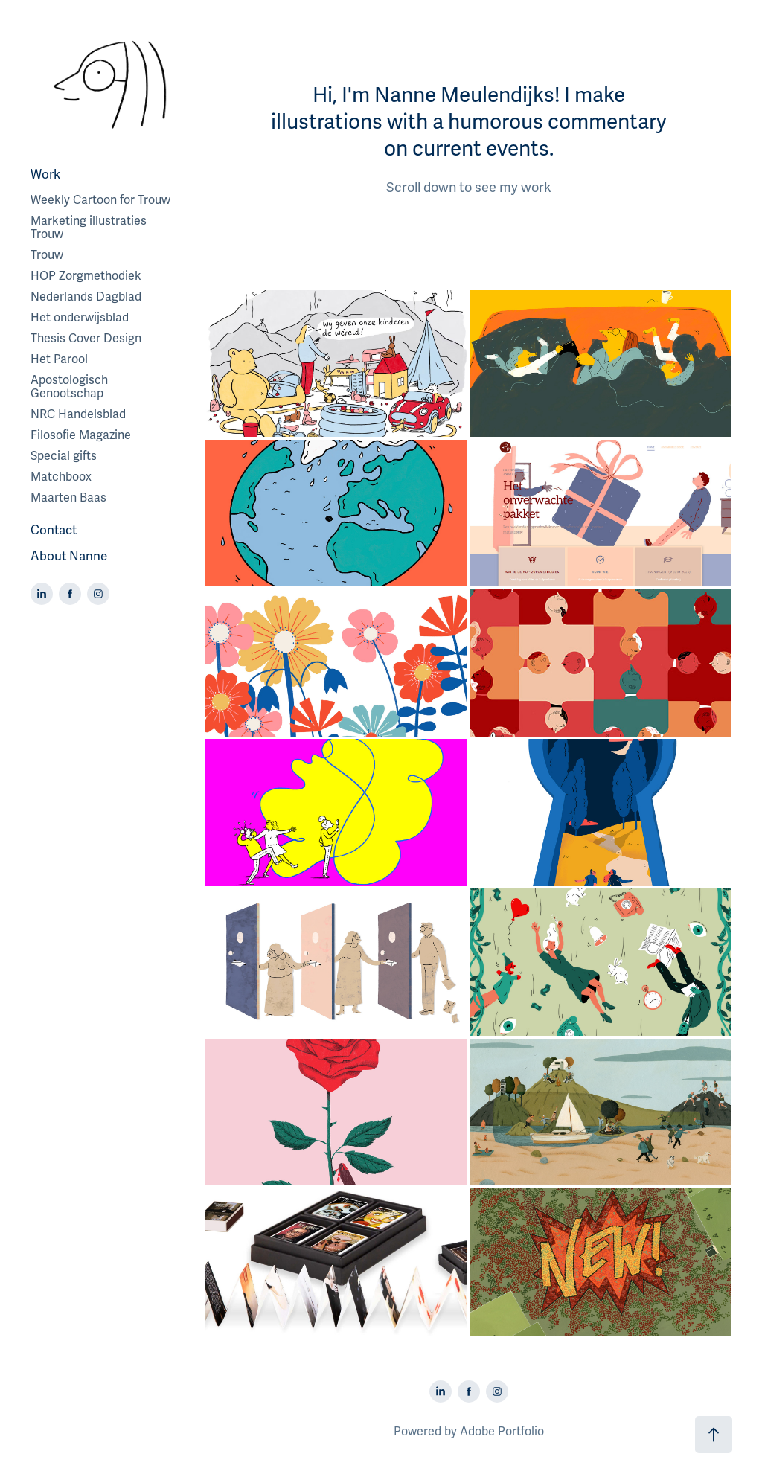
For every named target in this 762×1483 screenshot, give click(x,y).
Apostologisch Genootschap (69, 387)
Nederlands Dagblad (86, 296)
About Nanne (69, 556)
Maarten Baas (68, 497)
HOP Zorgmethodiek (86, 276)
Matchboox (61, 477)
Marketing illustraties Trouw (89, 228)
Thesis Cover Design (86, 338)
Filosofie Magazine (81, 435)
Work (45, 174)
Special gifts (64, 456)
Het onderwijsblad (80, 317)
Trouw (47, 255)
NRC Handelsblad (78, 414)
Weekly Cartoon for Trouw (100, 200)
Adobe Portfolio (502, 1431)
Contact (54, 530)
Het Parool (59, 359)
